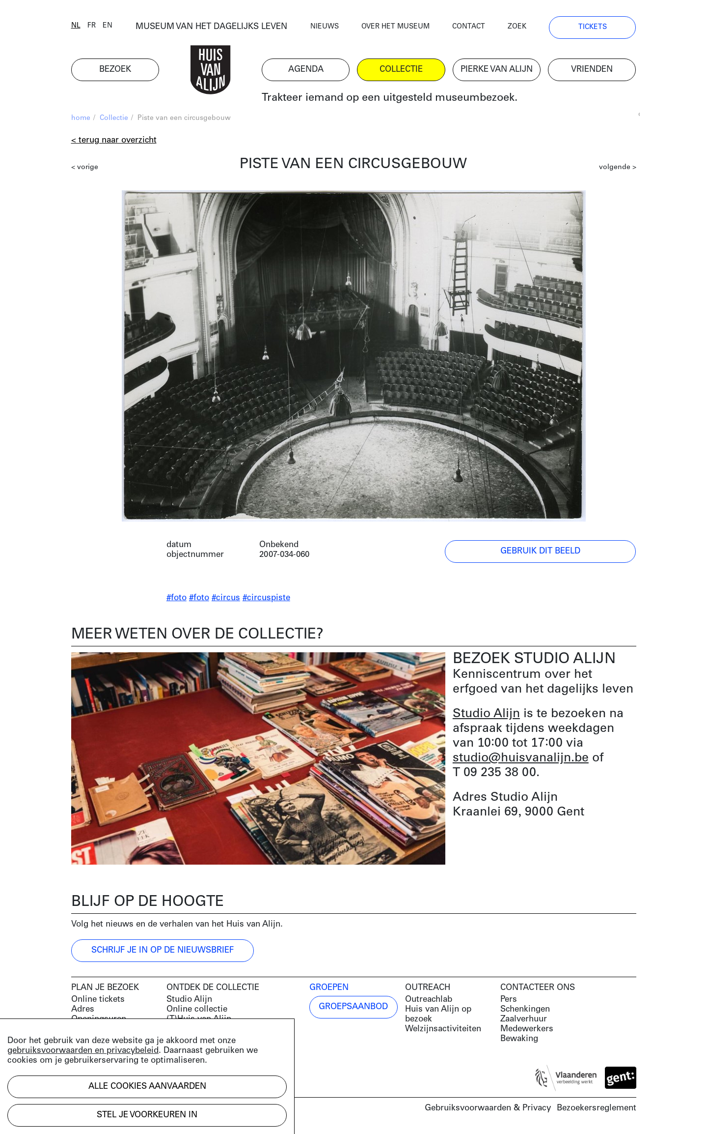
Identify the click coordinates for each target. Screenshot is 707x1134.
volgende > (617, 167)
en (107, 25)
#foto (176, 598)
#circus (226, 598)
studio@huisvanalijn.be (521, 758)
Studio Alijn (486, 714)
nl (76, 25)
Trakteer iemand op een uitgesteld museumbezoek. (389, 98)
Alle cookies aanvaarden (147, 1086)
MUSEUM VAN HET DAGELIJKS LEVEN (211, 27)
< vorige (84, 167)
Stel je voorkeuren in (147, 1115)
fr (91, 25)
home (80, 118)
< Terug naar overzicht (114, 140)
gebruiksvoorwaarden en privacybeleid (83, 1051)
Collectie (114, 118)
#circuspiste (266, 598)
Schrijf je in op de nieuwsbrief (162, 950)
